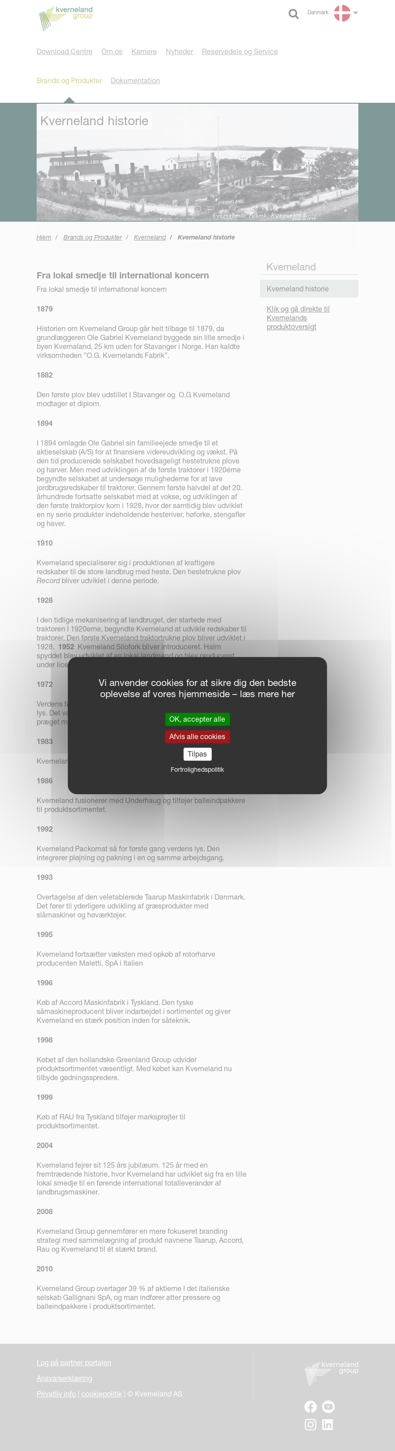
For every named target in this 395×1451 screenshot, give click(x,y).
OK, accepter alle (197, 719)
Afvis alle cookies (197, 736)
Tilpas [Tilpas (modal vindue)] (197, 753)
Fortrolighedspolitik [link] (197, 769)
